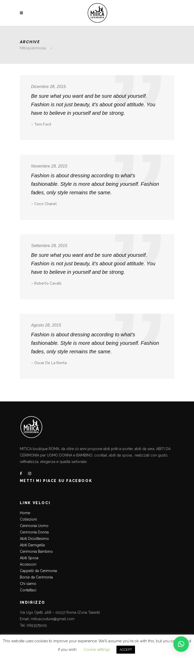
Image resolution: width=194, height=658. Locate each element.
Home (25, 513)
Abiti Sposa (29, 558)
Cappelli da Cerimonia (38, 571)
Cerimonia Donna (34, 532)
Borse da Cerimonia (36, 577)
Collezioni (28, 519)
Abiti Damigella (32, 545)
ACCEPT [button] (126, 650)
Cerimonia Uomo (34, 526)
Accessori (28, 564)
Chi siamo (28, 584)
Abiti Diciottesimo (34, 539)
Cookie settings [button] (96, 649)
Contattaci (28, 590)
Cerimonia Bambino (36, 551)
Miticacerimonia (33, 48)
